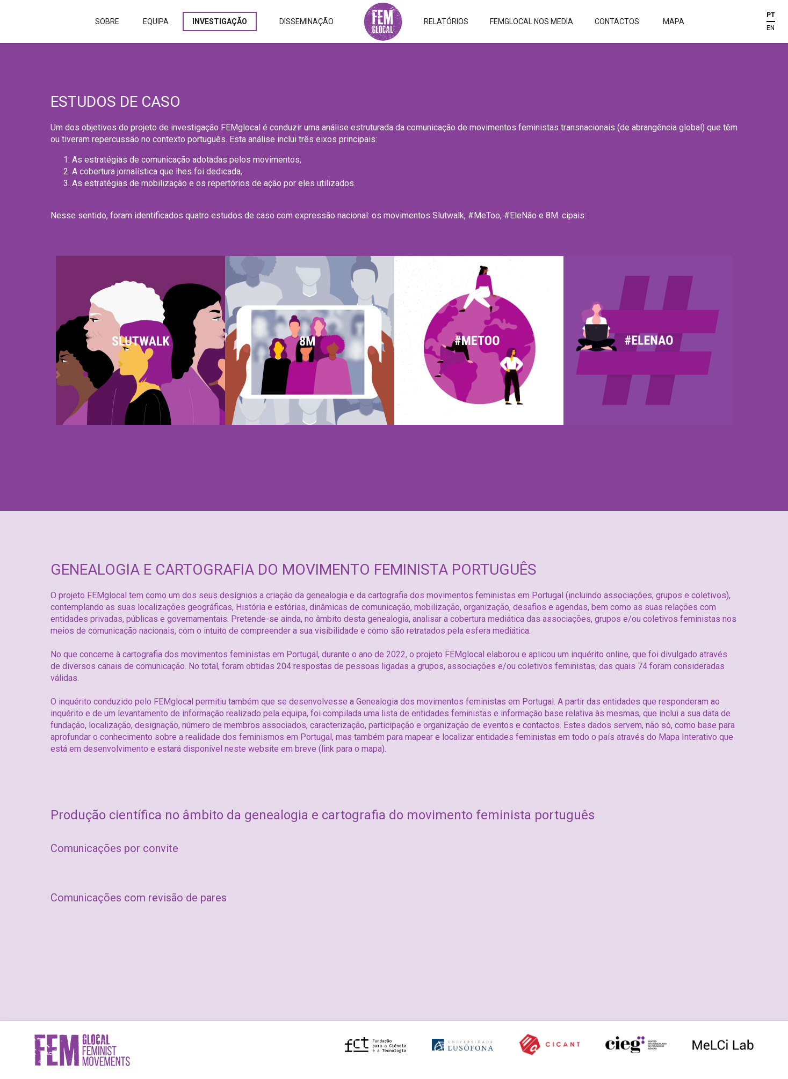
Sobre (107, 21)
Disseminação (306, 21)
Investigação (219, 21)
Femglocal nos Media (531, 21)
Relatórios (446, 21)
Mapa (673, 21)
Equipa (156, 21)
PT (771, 15)
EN (771, 28)
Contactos (617, 21)
